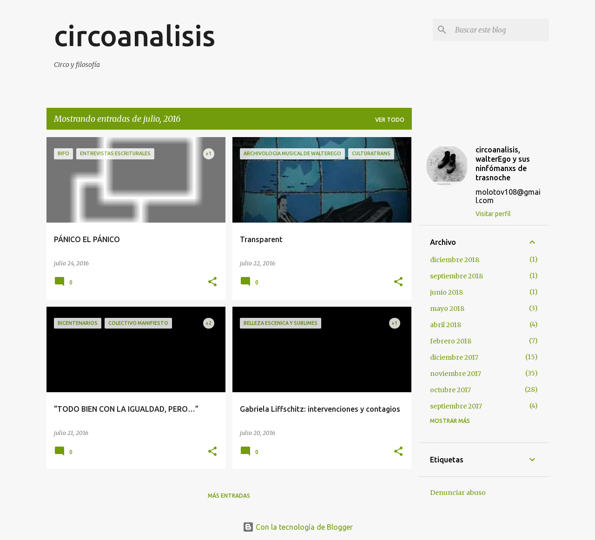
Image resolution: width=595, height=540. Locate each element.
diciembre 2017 (454, 357)
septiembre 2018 (456, 276)
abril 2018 (445, 325)
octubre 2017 (450, 390)
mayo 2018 (447, 308)
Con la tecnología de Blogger (298, 527)
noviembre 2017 (455, 373)
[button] (212, 282)
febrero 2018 (450, 341)
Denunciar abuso (458, 492)
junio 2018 (446, 292)
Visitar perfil (493, 213)
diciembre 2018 (454, 260)
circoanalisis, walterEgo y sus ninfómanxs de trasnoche (503, 163)
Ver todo (389, 120)
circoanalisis (134, 35)
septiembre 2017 (456, 406)
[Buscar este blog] (500, 30)
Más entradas (229, 496)
